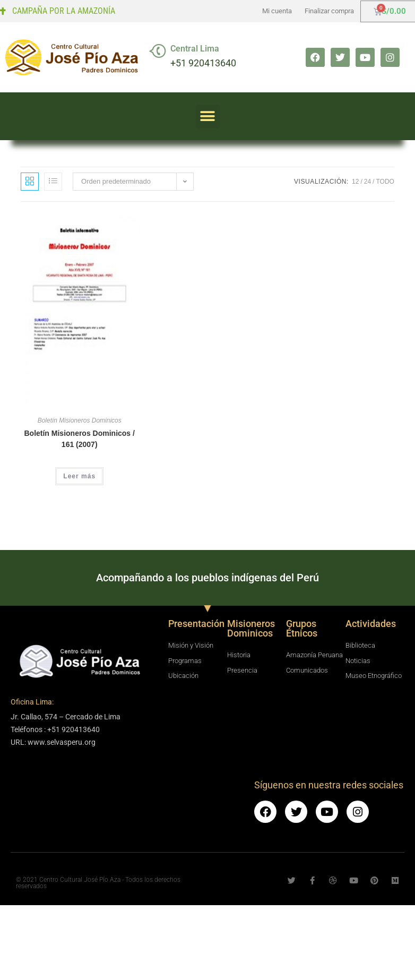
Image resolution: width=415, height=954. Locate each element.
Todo (385, 181)
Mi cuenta (277, 11)
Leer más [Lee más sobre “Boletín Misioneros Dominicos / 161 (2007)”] (79, 476)
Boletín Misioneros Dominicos (80, 420)
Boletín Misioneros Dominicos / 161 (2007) (79, 439)
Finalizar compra (329, 11)
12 (355, 181)
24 (367, 181)
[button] (208, 116)
